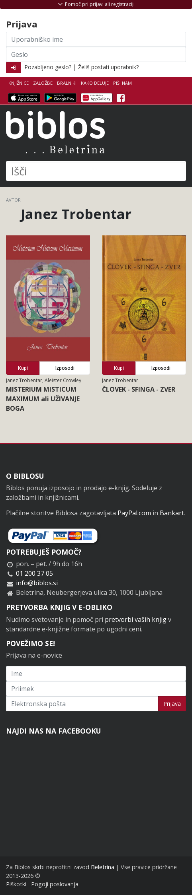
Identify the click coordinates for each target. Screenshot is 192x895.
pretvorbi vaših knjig (136, 619)
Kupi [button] (23, 368)
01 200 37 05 (34, 573)
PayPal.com (134, 513)
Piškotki (16, 884)
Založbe (43, 83)
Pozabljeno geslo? (47, 67)
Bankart (172, 513)
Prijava (172, 703)
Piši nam (122, 83)
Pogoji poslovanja (54, 884)
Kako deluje (95, 83)
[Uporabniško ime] (96, 39)
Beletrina (102, 867)
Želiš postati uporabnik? (108, 67)
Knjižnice (18, 83)
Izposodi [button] (64, 368)
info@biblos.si (37, 583)
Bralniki (66, 83)
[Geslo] (96, 54)
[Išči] (96, 171)
